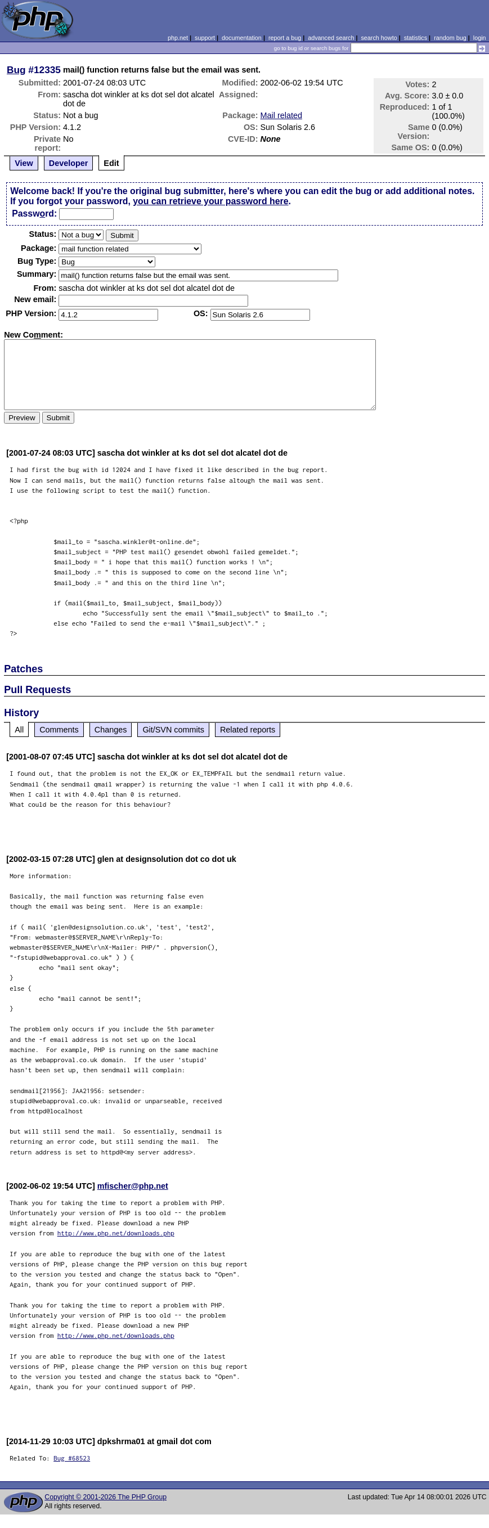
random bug (450, 37)
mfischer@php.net (132, 1185)
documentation (242, 37)
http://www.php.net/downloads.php (115, 1233)
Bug (16, 69)
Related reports (247, 729)
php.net (178, 37)
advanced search (331, 37)
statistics (415, 37)
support (205, 37)
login (479, 37)
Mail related (281, 115)
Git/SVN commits (173, 729)
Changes (111, 729)
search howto (379, 37)
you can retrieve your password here (210, 201)
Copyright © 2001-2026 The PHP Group (105, 1497)
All (19, 729)
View (24, 163)
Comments (59, 729)
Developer (68, 163)
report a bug (284, 37)
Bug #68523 (71, 1458)
